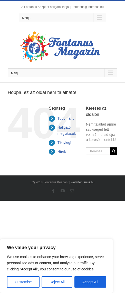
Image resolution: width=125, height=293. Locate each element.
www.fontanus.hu (82, 182)
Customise (23, 282)
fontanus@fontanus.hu (88, 7)
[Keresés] (113, 151)
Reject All (57, 282)
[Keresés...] (98, 151)
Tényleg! (64, 142)
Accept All (90, 282)
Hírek (61, 151)
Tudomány (65, 118)
